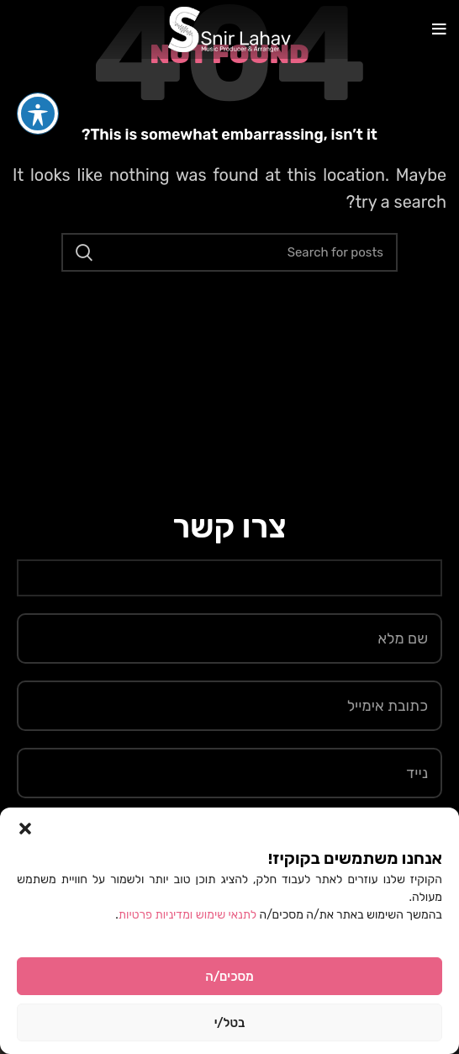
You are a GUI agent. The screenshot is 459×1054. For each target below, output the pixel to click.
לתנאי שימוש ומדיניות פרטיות (189, 915)
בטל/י (229, 1022)
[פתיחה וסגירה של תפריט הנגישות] (38, 81)
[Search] (229, 252)
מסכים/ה (229, 976)
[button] (25, 828)
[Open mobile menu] (439, 29)
